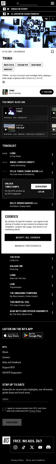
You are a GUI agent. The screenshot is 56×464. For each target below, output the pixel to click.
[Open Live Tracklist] (45, 18)
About (5, 351)
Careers (6, 357)
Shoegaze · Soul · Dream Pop (15, 118)
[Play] (28, 32)
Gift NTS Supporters (12, 372)
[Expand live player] (52, 18)
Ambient (8, 69)
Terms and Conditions (35, 460)
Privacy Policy (35, 411)
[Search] (18, 3)
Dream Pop (22, 65)
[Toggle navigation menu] (52, 3)
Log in (41, 191)
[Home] (3, 3)
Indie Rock (9, 65)
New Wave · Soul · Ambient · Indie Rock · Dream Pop (24, 134)
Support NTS (8, 367)
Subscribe (41, 186)
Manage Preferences (28, 245)
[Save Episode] (52, 51)
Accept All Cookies (28, 237)
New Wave (36, 65)
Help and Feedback (11, 362)
